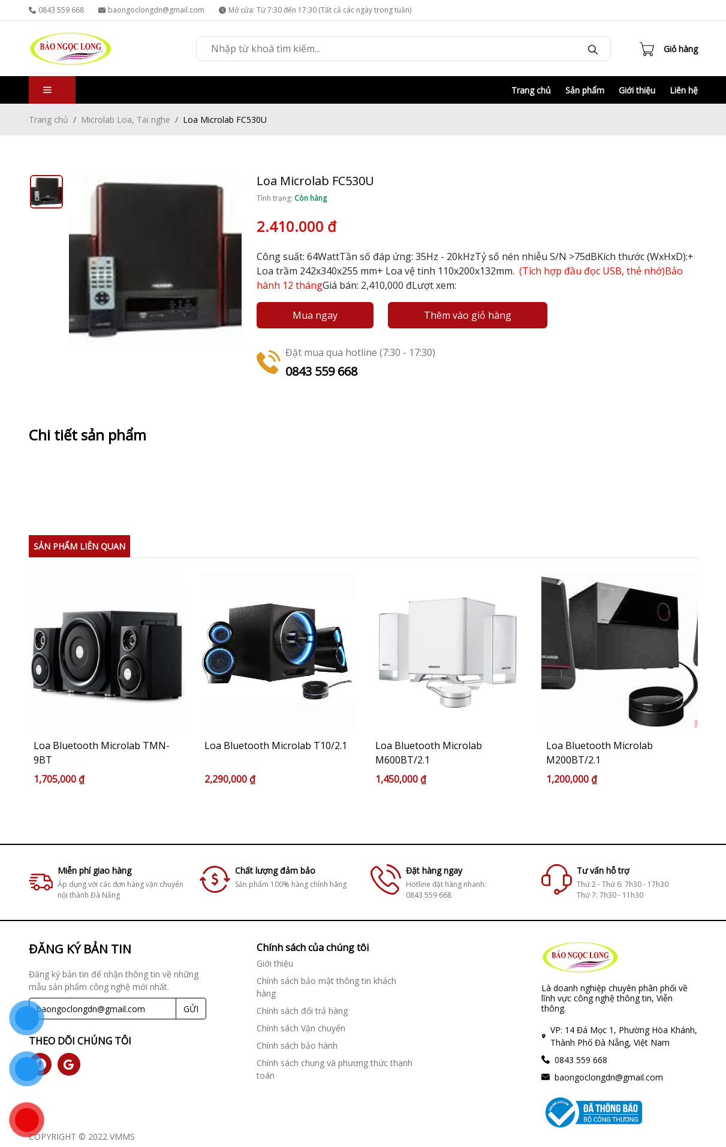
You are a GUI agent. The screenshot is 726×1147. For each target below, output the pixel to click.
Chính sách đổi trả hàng (302, 1010)
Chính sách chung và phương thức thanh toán (334, 1069)
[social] (69, 1064)
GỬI (190, 1009)
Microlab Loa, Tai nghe (125, 119)
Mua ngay (315, 315)
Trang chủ (531, 90)
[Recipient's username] (103, 1008)
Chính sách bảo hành (297, 1045)
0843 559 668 (56, 10)
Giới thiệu (637, 90)
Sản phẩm (584, 90)
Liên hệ (684, 90)
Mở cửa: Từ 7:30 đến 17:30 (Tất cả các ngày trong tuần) (315, 10)
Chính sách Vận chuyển (301, 1028)
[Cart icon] (669, 48)
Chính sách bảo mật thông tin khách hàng (326, 987)
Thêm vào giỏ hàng (467, 315)
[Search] (593, 48)
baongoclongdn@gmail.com (151, 10)
